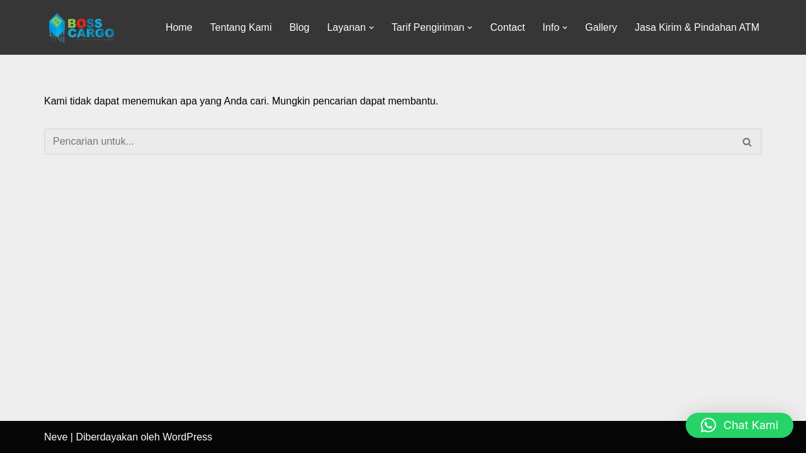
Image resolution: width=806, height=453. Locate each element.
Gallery (601, 27)
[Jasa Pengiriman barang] (82, 27)
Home (179, 27)
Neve (55, 437)
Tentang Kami (241, 27)
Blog (299, 27)
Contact (507, 27)
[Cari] (389, 141)
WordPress (187, 437)
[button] (371, 27)
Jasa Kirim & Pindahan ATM (697, 27)
